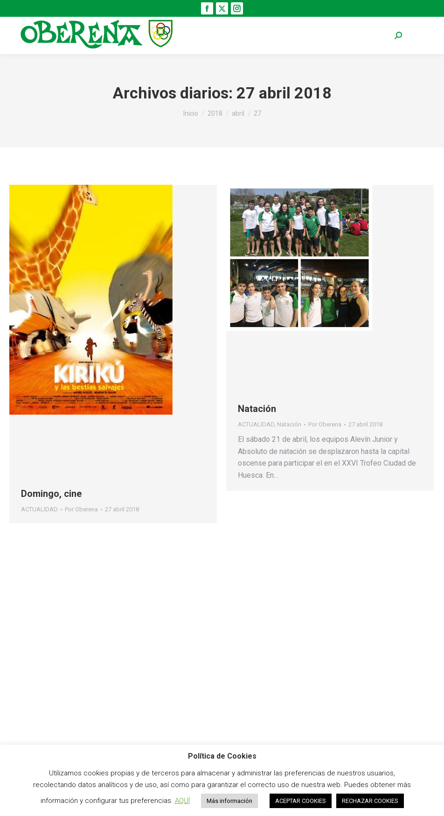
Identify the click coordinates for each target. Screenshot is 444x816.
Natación (257, 408)
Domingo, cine (51, 493)
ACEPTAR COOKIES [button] (300, 800)
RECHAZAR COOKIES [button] (370, 800)
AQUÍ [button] (182, 800)
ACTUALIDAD (39, 509)
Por (81, 509)
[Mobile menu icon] (420, 36)
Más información (229, 800)
